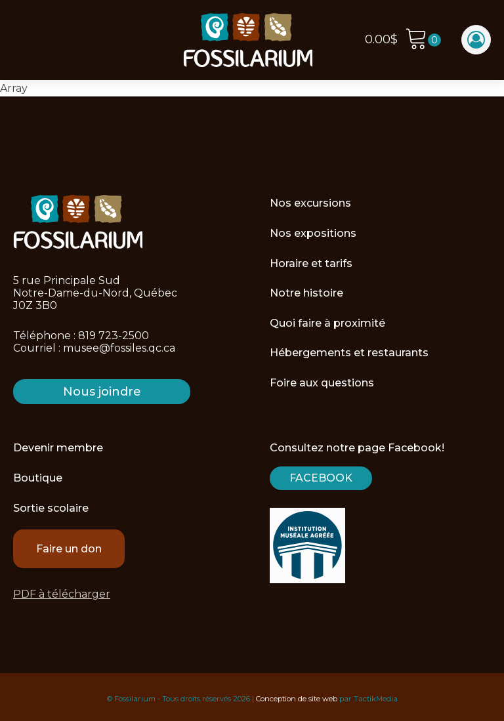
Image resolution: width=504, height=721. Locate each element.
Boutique (37, 478)
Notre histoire (306, 293)
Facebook (320, 478)
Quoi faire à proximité (327, 323)
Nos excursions (310, 203)
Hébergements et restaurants (349, 352)
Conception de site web (296, 698)
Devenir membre (58, 448)
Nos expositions (313, 233)
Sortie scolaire (51, 508)
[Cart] (423, 40)
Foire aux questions (322, 383)
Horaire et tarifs (311, 263)
